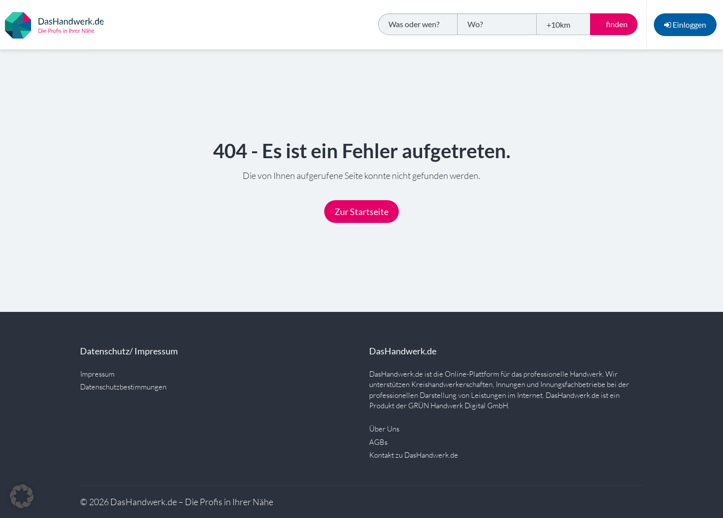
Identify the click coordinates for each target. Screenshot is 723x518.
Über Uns (384, 428)
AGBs (378, 442)
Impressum (97, 374)
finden (617, 24)
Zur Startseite (361, 211)
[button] (21, 496)
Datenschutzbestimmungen (123, 386)
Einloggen (685, 24)
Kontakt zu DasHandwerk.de (413, 455)
